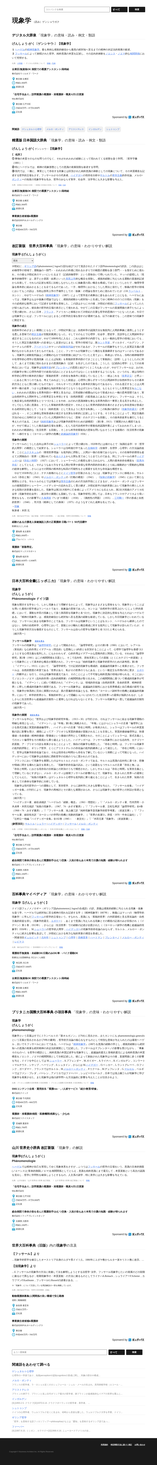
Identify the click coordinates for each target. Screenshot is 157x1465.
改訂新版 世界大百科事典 (32, 246)
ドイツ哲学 (69, 473)
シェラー (41, 823)
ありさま (61, 456)
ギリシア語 (30, 266)
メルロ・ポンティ (55, 129)
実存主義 (117, 175)
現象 (16, 506)
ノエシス (110, 53)
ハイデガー (77, 175)
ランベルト (134, 291)
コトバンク (25, 9)
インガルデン (95, 129)
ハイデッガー (55, 823)
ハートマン (96, 937)
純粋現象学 (47, 421)
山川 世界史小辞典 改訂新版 (33, 1148)
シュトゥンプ (112, 129)
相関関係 (135, 53)
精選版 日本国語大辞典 (29, 140)
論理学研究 (45, 645)
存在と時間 (30, 460)
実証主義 (36, 334)
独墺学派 (46, 367)
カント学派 (104, 342)
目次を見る (39, 641)
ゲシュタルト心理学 (32, 129)
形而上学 (71, 278)
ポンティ (17, 179)
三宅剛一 (119, 498)
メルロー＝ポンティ (75, 1069)
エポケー (56, 921)
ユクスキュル (31, 452)
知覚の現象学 (107, 477)
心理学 (72, 937)
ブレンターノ (62, 367)
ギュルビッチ (31, 937)
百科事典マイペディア (29, 894)
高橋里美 (83, 937)
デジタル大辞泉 (24, 35)
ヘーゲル (20, 49)
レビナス (19, 941)
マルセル (129, 1069)
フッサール (21, 53)
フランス (49, 312)
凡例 (53, 63)
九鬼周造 (46, 498)
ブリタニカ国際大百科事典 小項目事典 (41, 1012)
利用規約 (104, 1445)
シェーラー (60, 444)
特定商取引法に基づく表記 (121, 1445)
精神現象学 (33, 49)
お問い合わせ (140, 1445)
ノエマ (121, 53)
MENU (14, 2)
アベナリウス (41, 346)
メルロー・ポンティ (55, 477)
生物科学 (93, 448)
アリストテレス (76, 129)
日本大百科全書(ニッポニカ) (34, 581)
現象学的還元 (129, 409)
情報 (48, 63)
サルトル (105, 175)
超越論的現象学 (69, 434)
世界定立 (127, 376)
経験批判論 (67, 346)
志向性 (45, 937)
